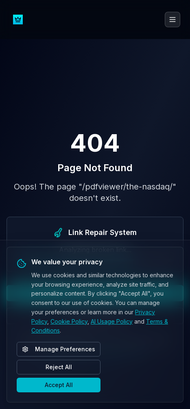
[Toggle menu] (172, 19)
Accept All (59, 384)
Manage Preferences (58, 349)
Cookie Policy (68, 321)
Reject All (59, 366)
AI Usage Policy (112, 321)
